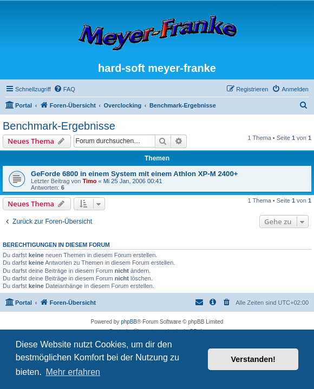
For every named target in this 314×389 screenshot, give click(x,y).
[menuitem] (64, 89)
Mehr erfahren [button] (72, 372)
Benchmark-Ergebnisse (59, 126)
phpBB (129, 322)
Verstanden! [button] (253, 359)
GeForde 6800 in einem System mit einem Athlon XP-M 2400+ (134, 174)
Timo (89, 181)
